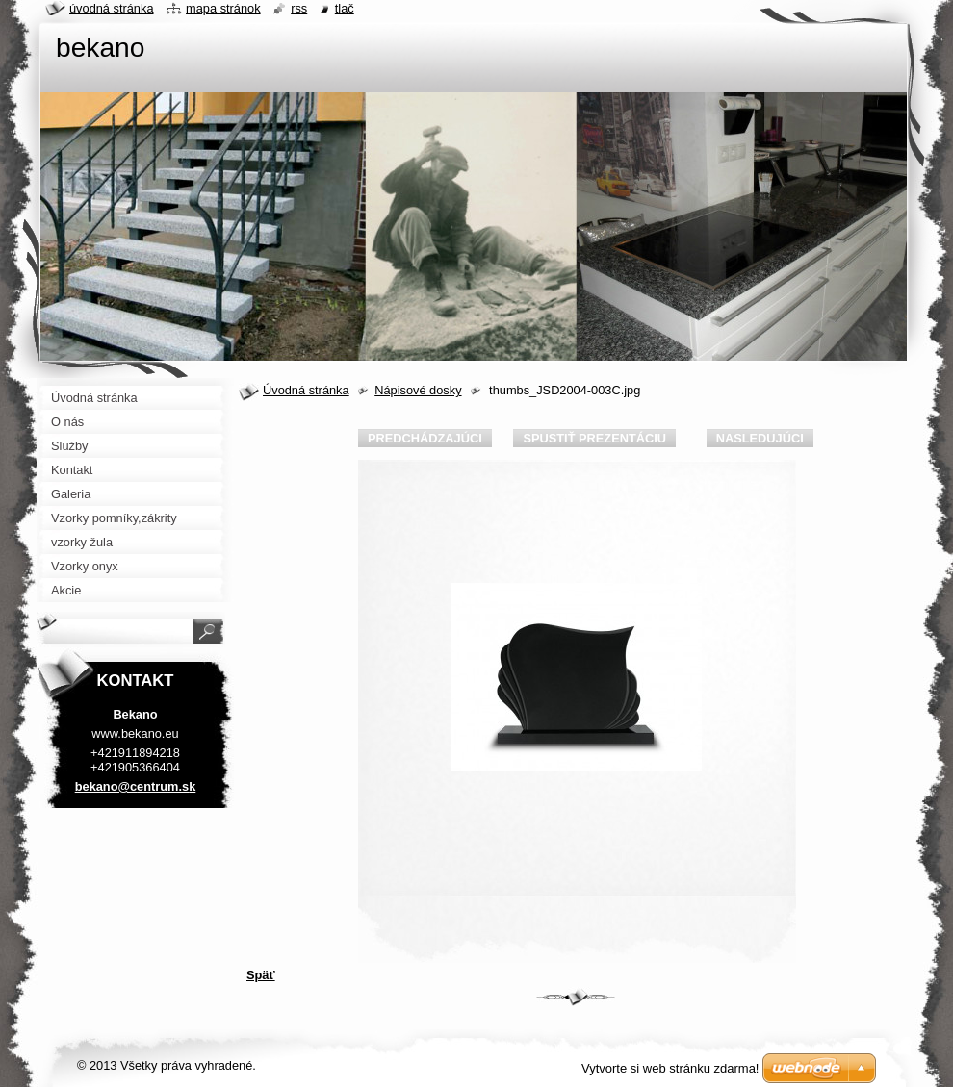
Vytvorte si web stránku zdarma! (670, 1068)
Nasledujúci (760, 438)
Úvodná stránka (306, 390)
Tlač (344, 8)
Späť (260, 975)
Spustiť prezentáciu (594, 438)
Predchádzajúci (425, 438)
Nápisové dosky (417, 390)
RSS (299, 8)
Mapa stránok (223, 8)
